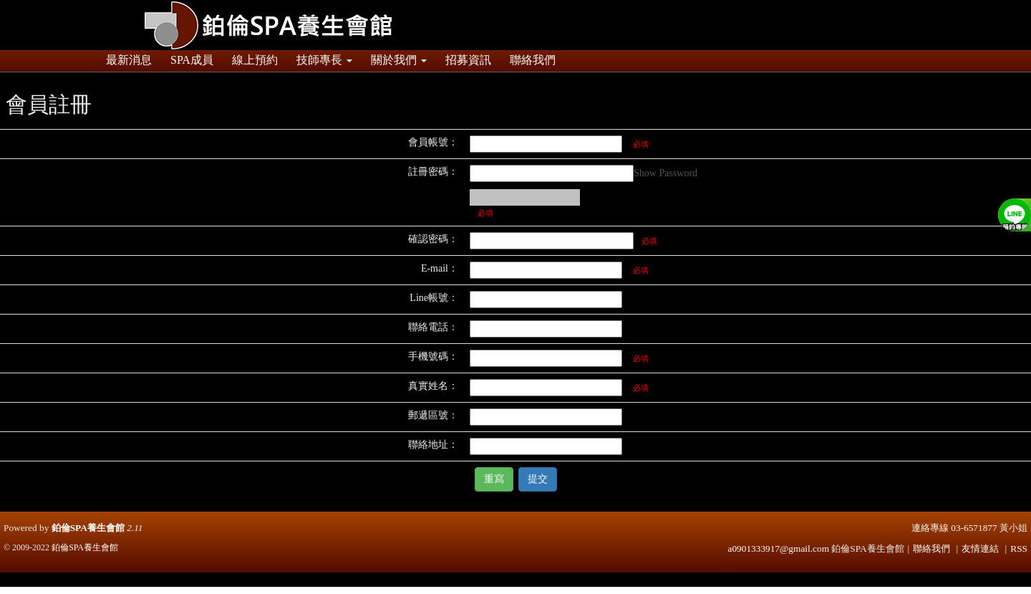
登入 (866, 6)
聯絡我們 (533, 60)
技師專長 (324, 60)
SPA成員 (191, 60)
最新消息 (129, 60)
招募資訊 (468, 60)
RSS (1018, 548)
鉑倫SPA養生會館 (88, 527)
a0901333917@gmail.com (778, 548)
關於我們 (399, 60)
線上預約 (255, 60)
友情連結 (980, 548)
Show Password (665, 173)
